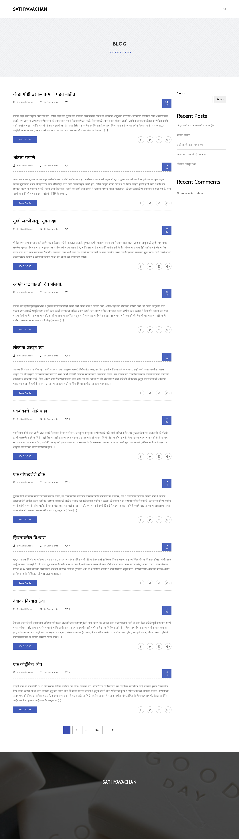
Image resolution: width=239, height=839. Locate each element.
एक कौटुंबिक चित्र (27, 664)
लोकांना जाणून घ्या (28, 347)
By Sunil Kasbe (23, 102)
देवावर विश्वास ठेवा (29, 601)
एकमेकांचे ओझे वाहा (30, 411)
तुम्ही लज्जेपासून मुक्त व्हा (34, 221)
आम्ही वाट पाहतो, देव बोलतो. (38, 284)
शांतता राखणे (24, 157)
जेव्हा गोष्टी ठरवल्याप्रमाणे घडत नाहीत (44, 94)
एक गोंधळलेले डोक (29, 474)
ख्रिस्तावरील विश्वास (29, 537)
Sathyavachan (30, 9)
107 (97, 730)
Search (181, 93)
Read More (25, 139)
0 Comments (49, 102)
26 (166, 103)
